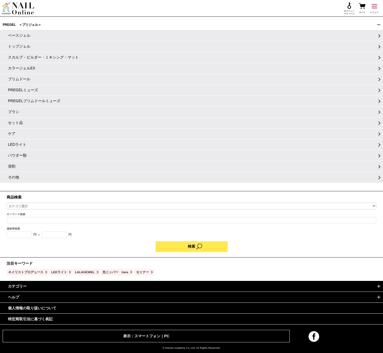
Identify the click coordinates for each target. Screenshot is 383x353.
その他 (13, 177)
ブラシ (13, 112)
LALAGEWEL (85, 272)
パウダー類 (17, 155)
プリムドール (19, 79)
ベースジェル (19, 35)
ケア (11, 133)
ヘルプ (13, 297)
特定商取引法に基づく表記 (30, 319)
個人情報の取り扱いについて (32, 308)
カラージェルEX (21, 68)
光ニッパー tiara (115, 272)
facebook (314, 336)
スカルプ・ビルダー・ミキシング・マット (43, 57)
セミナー (142, 272)
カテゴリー (17, 286)
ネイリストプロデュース (25, 272)
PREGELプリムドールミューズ (34, 101)
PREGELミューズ (23, 90)
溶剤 (11, 166)
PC (166, 336)
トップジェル (19, 46)
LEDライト (17, 144)
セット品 (15, 123)
